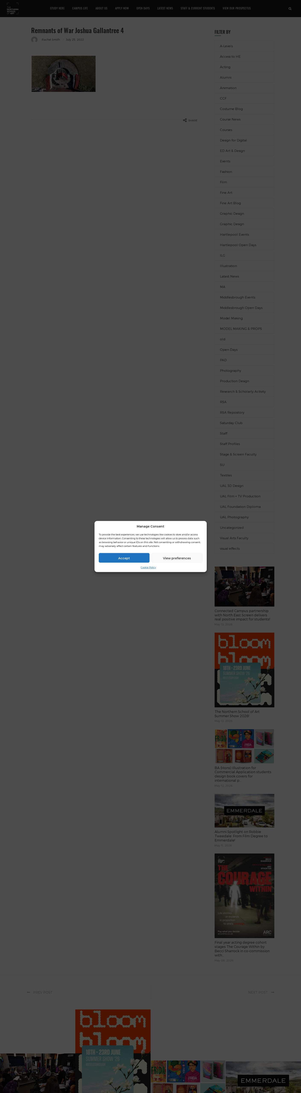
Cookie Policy (148, 567)
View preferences (177, 558)
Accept (124, 558)
